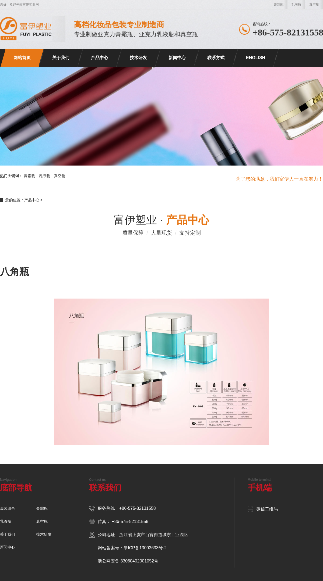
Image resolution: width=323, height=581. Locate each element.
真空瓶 (314, 4)
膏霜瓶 (278, 4)
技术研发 (138, 57)
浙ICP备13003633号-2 (145, 548)
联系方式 (215, 57)
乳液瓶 (296, 4)
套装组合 (7, 508)
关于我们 (60, 57)
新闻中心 (177, 57)
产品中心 (99, 57)
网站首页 (22, 57)
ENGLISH (255, 57)
